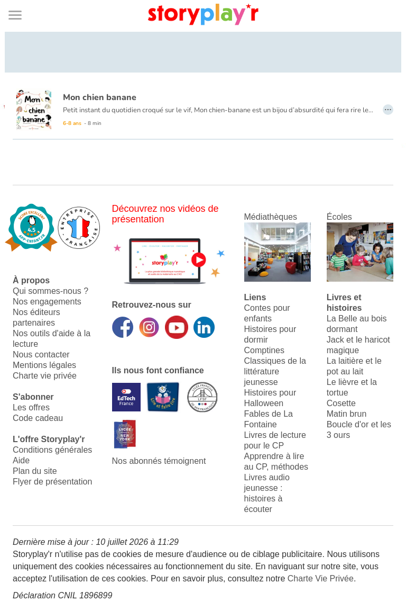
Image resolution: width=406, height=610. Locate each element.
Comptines (264, 350)
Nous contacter (41, 354)
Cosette (341, 403)
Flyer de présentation (52, 481)
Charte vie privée (45, 375)
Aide (21, 460)
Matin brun (347, 413)
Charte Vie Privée (321, 578)
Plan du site (35, 471)
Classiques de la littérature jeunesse (275, 371)
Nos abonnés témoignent (159, 460)
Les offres (31, 407)
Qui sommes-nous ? (50, 290)
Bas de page (21, 0)
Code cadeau (38, 418)
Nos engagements (47, 301)
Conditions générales (52, 449)
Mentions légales (44, 365)
